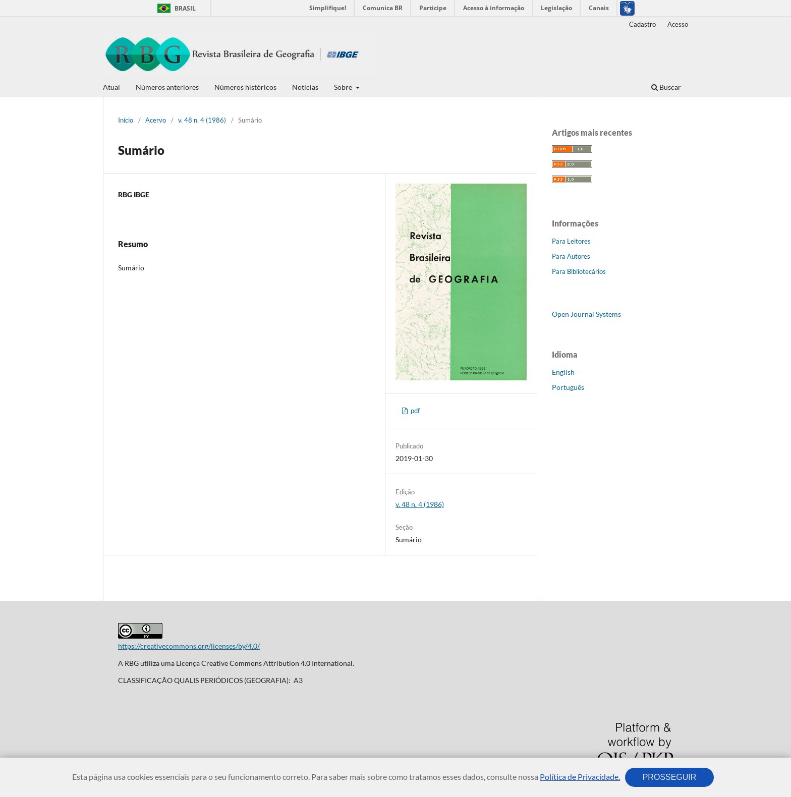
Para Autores (571, 256)
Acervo (155, 120)
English (563, 372)
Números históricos (245, 87)
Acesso (677, 24)
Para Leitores (571, 241)
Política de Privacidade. (580, 776)
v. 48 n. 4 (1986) (202, 120)
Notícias (305, 87)
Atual (111, 87)
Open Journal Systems (586, 314)
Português (568, 387)
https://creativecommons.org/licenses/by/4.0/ (189, 646)
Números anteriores (167, 87)
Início (125, 120)
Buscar (666, 87)
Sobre (344, 87)
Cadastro (642, 24)
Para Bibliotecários (579, 271)
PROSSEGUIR (669, 777)
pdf (414, 411)
